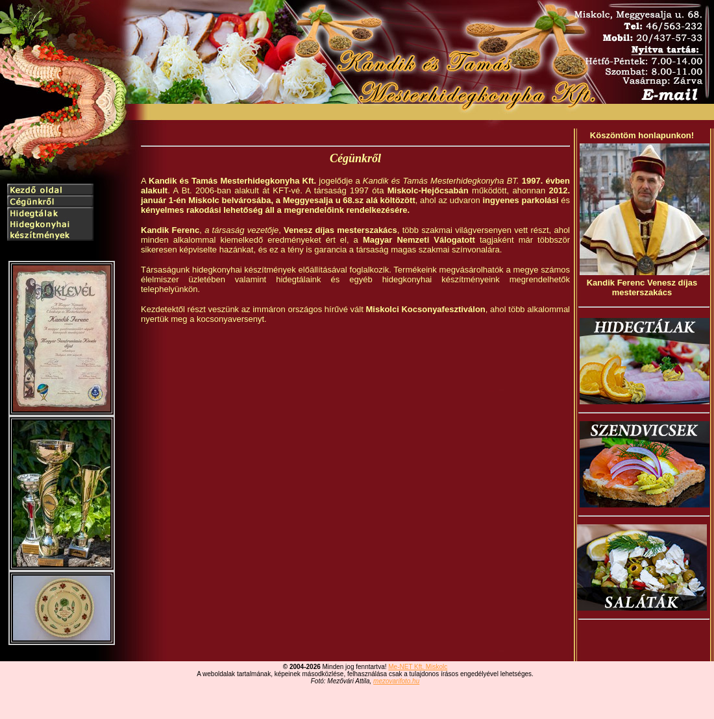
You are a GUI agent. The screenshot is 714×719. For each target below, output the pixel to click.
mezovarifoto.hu (396, 681)
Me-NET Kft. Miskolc (417, 666)
